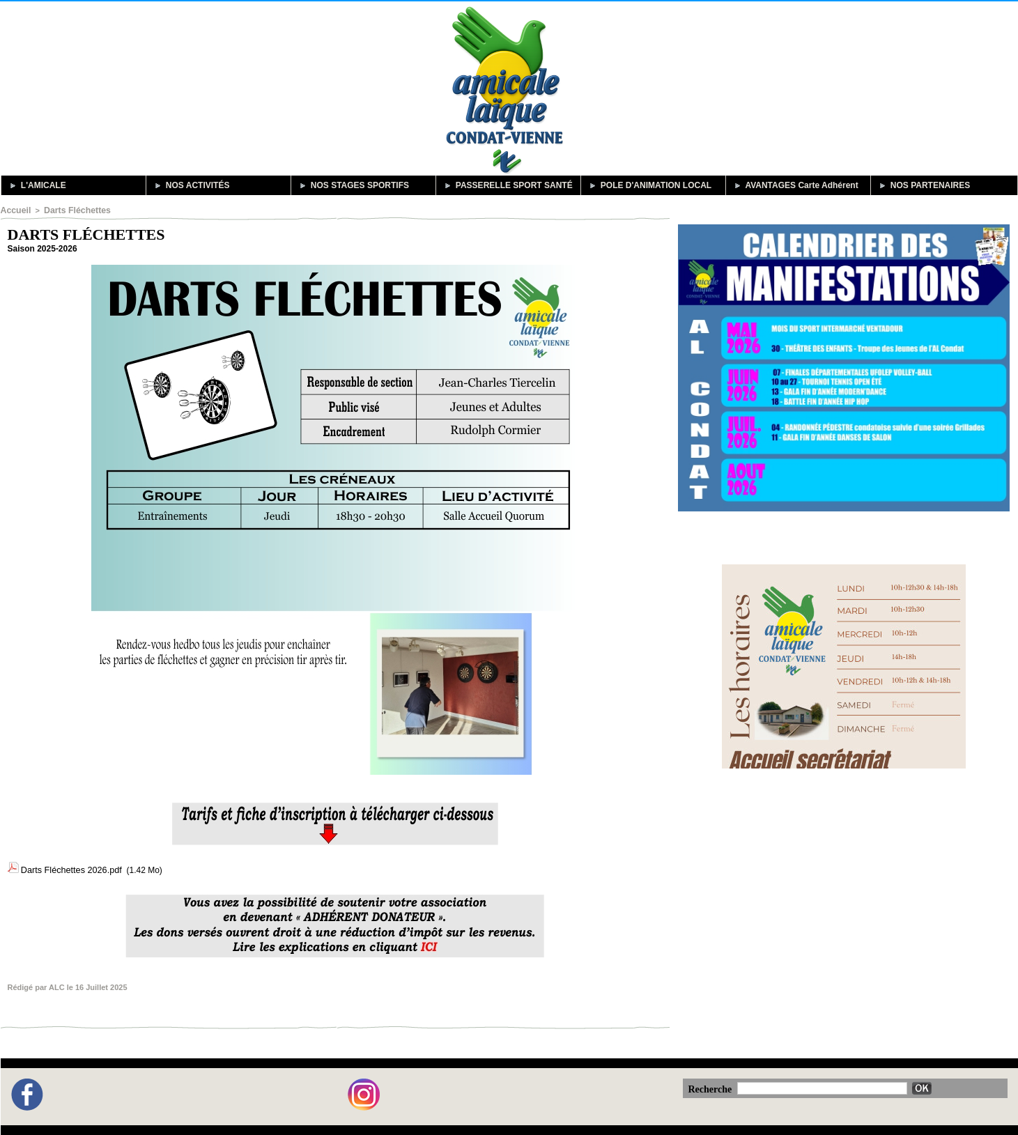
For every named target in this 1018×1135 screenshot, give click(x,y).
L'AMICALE (36, 185)
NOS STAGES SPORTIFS (352, 185)
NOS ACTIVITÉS (190, 185)
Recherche (711, 1082)
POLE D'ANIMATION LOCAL (649, 185)
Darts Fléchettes (70, 210)
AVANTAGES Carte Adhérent (794, 185)
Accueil (14, 210)
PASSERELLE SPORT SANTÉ (507, 185)
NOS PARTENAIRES (923, 185)
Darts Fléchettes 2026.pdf (68, 867)
